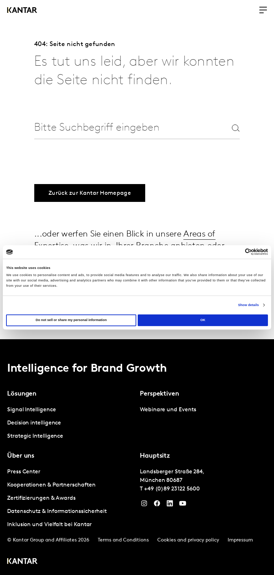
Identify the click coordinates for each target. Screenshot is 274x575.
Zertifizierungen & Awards (41, 497)
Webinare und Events (168, 408)
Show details (248, 305)
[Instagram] (144, 504)
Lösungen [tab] (21, 392)
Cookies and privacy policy (188, 538)
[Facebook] (157, 504)
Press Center (23, 470)
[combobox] (124, 128)
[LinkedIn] (170, 504)
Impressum (240, 538)
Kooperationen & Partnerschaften (51, 484)
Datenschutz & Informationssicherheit (57, 510)
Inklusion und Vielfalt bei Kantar (49, 523)
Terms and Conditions (123, 538)
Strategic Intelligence (35, 435)
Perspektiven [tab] (159, 392)
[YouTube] (182, 504)
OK (202, 320)
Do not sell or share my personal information (71, 320)
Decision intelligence (34, 421)
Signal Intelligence (31, 408)
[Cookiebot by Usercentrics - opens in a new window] (237, 252)
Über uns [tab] (20, 454)
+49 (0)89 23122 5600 (172, 487)
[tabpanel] (70, 421)
